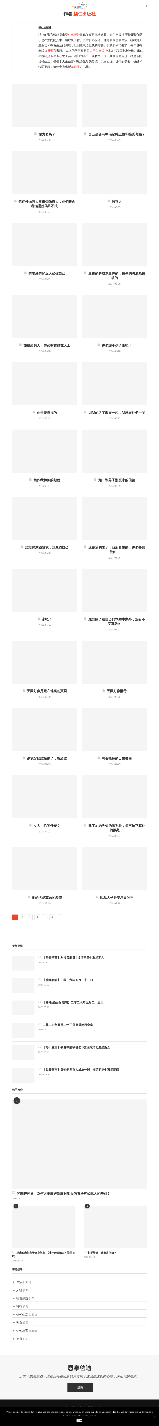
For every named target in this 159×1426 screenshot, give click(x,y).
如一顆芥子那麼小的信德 (114, 480)
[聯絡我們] (99, 1407)
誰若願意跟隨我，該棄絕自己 (45, 547)
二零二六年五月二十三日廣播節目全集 (65, 1024)
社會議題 (22, 1298)
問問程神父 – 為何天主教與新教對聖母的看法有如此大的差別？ (61, 1193)
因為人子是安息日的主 (114, 898)
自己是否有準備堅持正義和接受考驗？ (114, 134)
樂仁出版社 (44, 27)
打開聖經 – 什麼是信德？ (100, 1252)
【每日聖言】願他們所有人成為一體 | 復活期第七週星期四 (78, 1069)
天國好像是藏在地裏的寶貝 (44, 691)
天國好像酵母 (114, 691)
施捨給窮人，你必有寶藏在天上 (44, 345)
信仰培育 (22, 1330)
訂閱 (80, 1387)
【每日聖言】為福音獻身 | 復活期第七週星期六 (71, 957)
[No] (154, 1417)
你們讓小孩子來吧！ (114, 345)
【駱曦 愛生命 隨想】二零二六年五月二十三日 (70, 1002)
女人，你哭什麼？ (44, 826)
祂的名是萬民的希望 (44, 898)
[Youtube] (80, 1407)
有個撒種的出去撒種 (114, 758)
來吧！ (44, 619)
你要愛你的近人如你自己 (44, 273)
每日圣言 (77, 66)
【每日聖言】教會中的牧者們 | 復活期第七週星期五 (74, 1047)
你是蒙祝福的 (44, 413)
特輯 (19, 1306)
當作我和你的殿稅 (44, 480)
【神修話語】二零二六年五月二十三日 (65, 980)
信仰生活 (22, 1314)
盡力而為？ (44, 134)
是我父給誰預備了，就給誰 (44, 758)
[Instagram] (73, 1407)
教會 (19, 1322)
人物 (19, 1290)
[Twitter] (66, 1407)
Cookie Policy (70, 1415)
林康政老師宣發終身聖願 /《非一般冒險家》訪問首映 (43, 1254)
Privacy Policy (89, 1415)
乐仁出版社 (99, 50)
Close (79, 1420)
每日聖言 (50, 50)
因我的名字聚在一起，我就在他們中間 (114, 413)
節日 (19, 1338)
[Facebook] (59, 1407)
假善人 (114, 201)
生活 (19, 1282)
